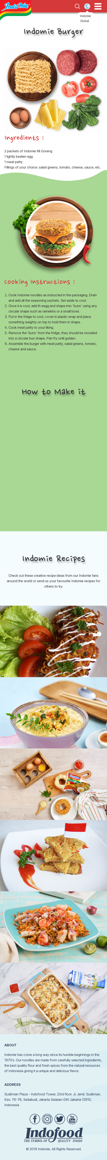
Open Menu (98, 6)
